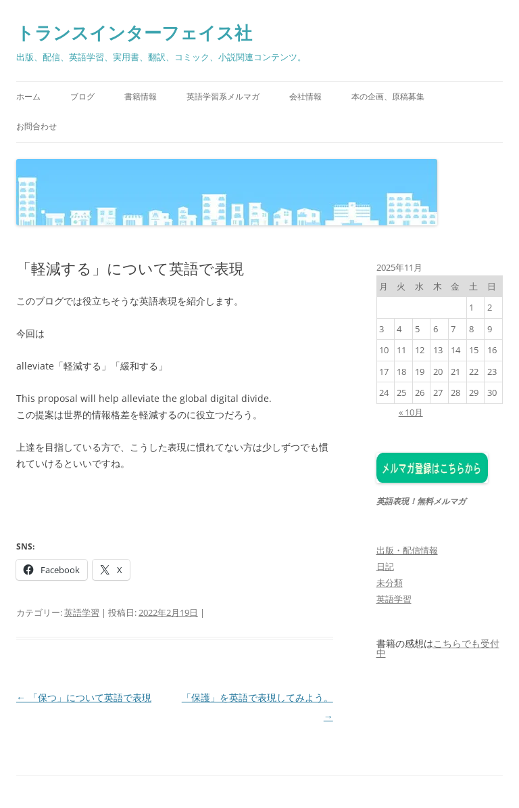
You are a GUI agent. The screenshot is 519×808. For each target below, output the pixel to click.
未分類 (389, 583)
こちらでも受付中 (437, 648)
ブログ (82, 96)
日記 (385, 566)
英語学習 (81, 612)
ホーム (28, 96)
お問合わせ (36, 126)
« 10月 (411, 412)
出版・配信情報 (407, 550)
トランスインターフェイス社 (134, 32)
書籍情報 (140, 96)
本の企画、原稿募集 (387, 96)
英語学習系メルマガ (223, 96)
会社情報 (305, 96)
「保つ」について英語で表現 (83, 697)
